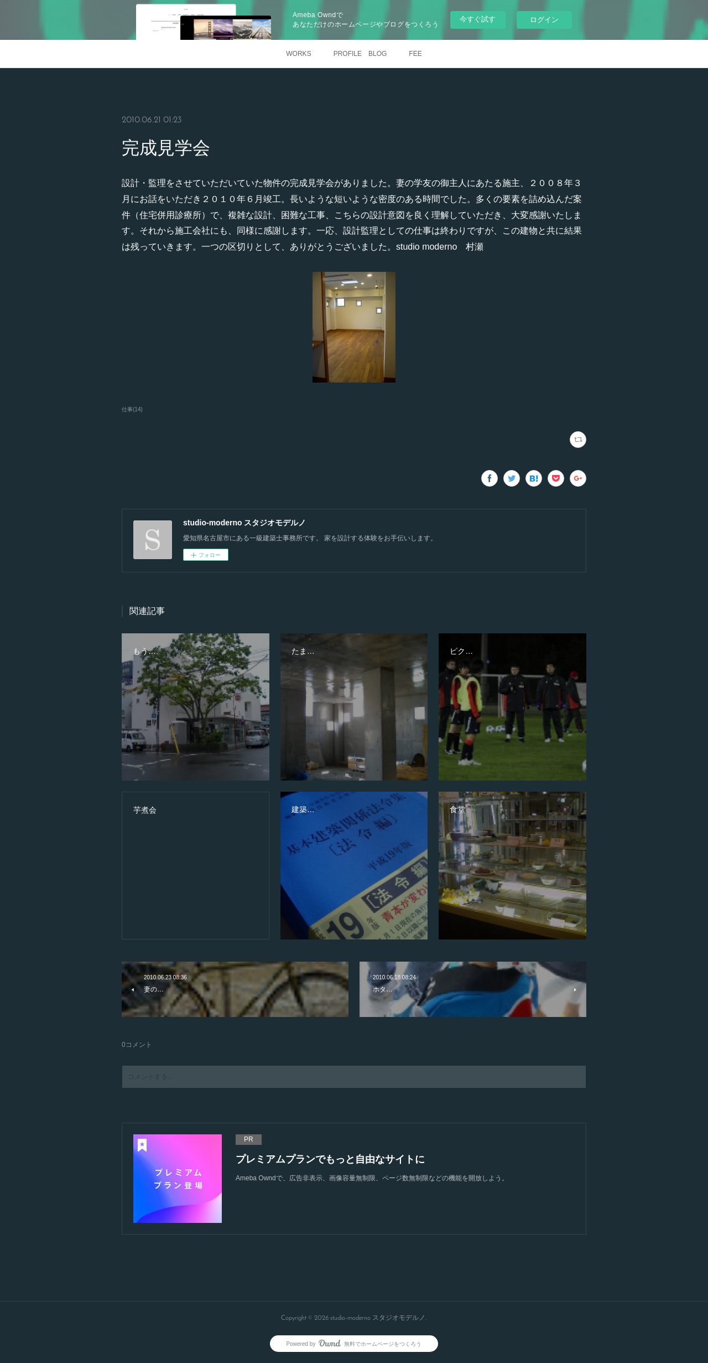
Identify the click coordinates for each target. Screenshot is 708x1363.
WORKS (298, 54)
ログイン (544, 20)
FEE (415, 54)
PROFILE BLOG (360, 54)
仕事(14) (132, 409)
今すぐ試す (478, 19)
